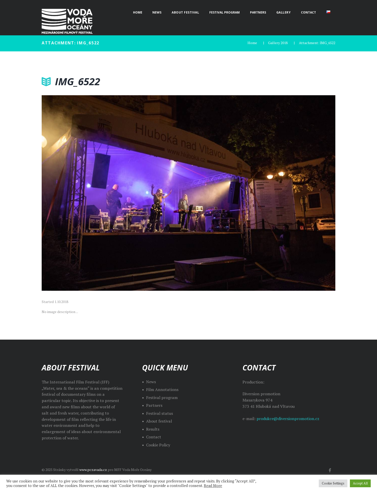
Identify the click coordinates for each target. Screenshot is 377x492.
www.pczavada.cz (93, 469)
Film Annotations (162, 389)
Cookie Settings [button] (333, 483)
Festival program (162, 397)
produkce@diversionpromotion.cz (288, 418)
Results (152, 429)
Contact (153, 437)
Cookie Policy (158, 445)
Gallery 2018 (278, 42)
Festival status (159, 413)
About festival (159, 421)
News (151, 381)
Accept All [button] (360, 483)
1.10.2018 (61, 301)
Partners (154, 405)
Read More (213, 485)
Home (252, 42)
